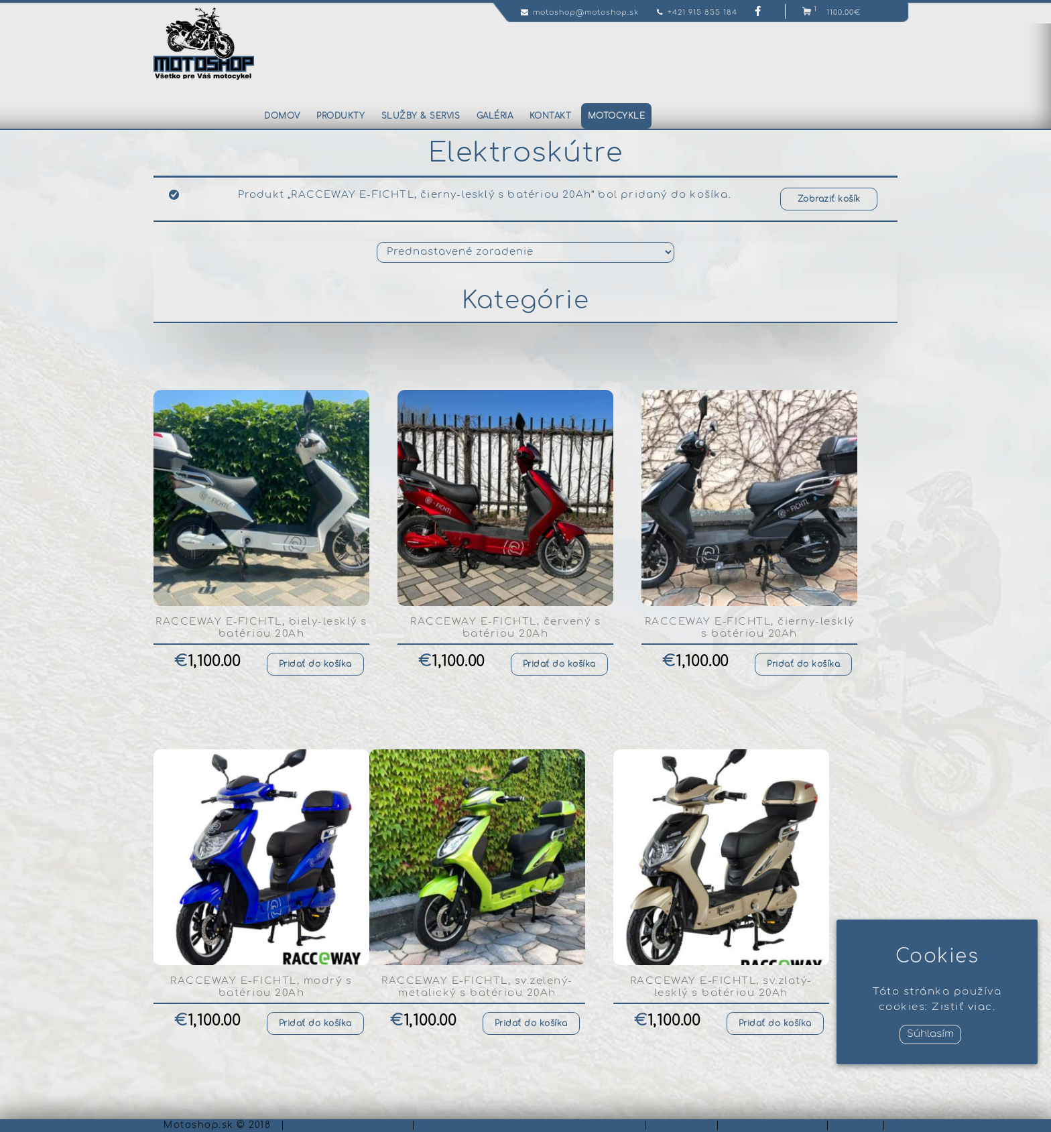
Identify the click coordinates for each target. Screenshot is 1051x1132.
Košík (858, 1125)
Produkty (340, 116)
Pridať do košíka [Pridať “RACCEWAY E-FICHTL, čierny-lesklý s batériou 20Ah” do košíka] (803, 664)
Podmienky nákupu (350, 1125)
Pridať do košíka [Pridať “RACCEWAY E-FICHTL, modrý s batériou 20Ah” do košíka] (315, 1023)
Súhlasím (930, 1034)
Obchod (684, 1125)
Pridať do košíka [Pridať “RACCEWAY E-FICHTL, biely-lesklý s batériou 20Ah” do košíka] (315, 664)
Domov (282, 116)
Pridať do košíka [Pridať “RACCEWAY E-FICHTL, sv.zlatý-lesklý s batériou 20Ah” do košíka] (775, 1023)
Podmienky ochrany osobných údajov (532, 1125)
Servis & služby (775, 1125)
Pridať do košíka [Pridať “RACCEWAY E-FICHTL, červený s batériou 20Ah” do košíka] (559, 664)
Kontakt (551, 116)
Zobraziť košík (829, 199)
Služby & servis (420, 116)
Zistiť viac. (963, 1007)
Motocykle (616, 116)
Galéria (495, 116)
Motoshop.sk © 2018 (217, 1125)
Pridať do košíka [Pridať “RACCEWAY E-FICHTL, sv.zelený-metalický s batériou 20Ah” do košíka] (531, 1023)
